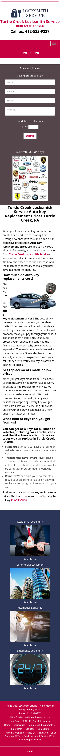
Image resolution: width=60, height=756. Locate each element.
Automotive (49, 725)
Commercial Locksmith (30, 564)
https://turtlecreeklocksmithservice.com (30, 717)
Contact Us (43, 729)
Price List (31, 732)
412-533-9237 (37, 31)
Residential (19, 725)
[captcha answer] (33, 127)
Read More (30, 559)
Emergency (16, 729)
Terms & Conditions (14, 732)
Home (24, 52)
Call (30, 751)
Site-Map (43, 732)
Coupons (30, 729)
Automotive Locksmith (30, 607)
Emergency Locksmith (30, 650)
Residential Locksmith (30, 521)
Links (53, 732)
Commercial (34, 725)
